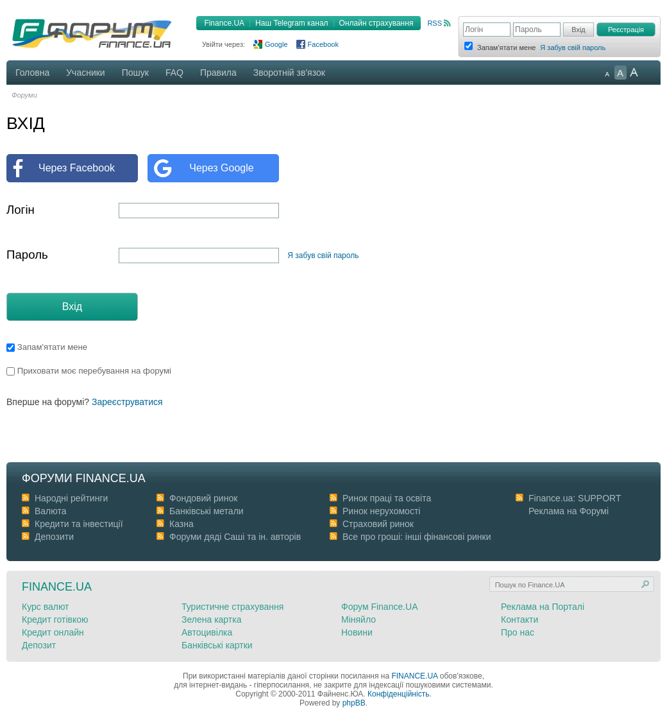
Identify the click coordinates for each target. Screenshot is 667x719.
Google (276, 44)
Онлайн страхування (376, 23)
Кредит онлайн (53, 632)
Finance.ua (57, 586)
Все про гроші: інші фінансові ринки (416, 537)
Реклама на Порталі (542, 607)
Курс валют (45, 607)
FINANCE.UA (414, 675)
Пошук (135, 72)
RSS (434, 23)
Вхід (72, 306)
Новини (357, 632)
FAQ (174, 72)
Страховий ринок (378, 524)
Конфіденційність (398, 693)
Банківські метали (206, 511)
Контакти (519, 619)
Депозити (54, 537)
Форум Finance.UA (379, 607)
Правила (218, 72)
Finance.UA (224, 23)
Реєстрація (626, 29)
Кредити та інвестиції (79, 524)
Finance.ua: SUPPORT (574, 498)
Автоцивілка (207, 632)
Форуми (24, 95)
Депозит (39, 645)
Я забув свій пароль (572, 47)
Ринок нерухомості (381, 511)
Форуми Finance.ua (84, 478)
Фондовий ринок (203, 498)
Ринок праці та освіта (386, 498)
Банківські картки (217, 645)
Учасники (85, 72)
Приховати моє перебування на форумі (88, 371)
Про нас (517, 632)
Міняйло (358, 619)
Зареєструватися (127, 402)
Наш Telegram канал (291, 23)
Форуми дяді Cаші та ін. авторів (235, 537)
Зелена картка (211, 619)
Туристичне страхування (232, 607)
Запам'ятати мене (46, 347)
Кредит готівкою (55, 619)
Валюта (51, 511)
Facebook (323, 44)
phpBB (354, 702)
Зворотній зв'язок (289, 72)
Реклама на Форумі (568, 511)
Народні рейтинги (71, 498)
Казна (181, 524)
